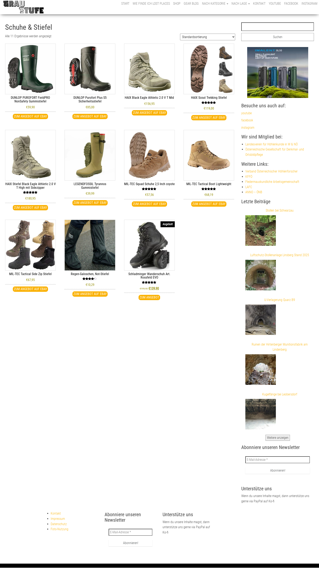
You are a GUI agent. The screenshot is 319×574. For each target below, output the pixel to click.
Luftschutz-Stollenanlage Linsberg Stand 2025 (279, 255)
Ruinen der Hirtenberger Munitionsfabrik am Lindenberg (280, 347)
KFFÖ (248, 177)
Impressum (58, 519)
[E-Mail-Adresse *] (277, 459)
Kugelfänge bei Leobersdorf (279, 394)
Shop (176, 3)
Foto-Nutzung (59, 529)
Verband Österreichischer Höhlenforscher (271, 171)
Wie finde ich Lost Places (151, 3)
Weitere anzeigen (277, 438)
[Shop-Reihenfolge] (207, 37)
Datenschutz (59, 524)
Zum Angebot (149, 297)
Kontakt (259, 3)
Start (125, 3)
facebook (291, 3)
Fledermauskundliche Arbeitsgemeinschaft (272, 182)
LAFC (248, 187)
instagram (309, 3)
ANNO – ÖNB (253, 192)
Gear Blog (191, 3)
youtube (275, 3)
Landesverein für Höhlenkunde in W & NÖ (271, 144)
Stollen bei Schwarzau (280, 210)
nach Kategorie (215, 3)
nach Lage (241, 3)
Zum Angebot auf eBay (30, 116)
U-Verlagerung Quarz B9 (279, 300)
